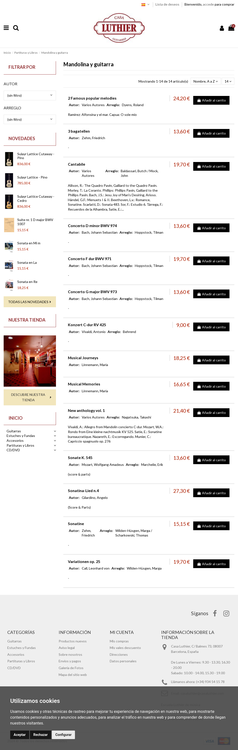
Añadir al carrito (211, 100)
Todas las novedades (28, 302)
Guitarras (14, 431)
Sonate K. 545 (80, 457)
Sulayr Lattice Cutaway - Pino (35, 156)
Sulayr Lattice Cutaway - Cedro (35, 198)
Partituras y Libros (20, 445)
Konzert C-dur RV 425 (87, 324)
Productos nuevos (73, 641)
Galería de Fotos (71, 668)
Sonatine (76, 523)
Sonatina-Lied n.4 (83, 490)
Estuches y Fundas (21, 436)
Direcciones (119, 654)
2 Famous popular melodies (92, 98)
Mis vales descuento (125, 648)
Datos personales (123, 661)
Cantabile (76, 164)
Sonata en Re (27, 282)
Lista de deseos (168, 4)
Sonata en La (27, 262)
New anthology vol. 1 (86, 410)
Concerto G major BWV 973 (92, 291)
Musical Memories (84, 384)
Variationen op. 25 (84, 561)
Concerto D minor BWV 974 (92, 225)
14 (228, 81)
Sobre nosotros (70, 654)
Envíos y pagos (70, 661)
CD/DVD (13, 450)
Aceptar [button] (20, 735)
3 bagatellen (79, 131)
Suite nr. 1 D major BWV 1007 (35, 222)
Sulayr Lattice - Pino (32, 177)
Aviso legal (67, 648)
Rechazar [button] (40, 735)
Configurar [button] (63, 735)
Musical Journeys (83, 357)
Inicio (16, 418)
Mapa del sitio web (73, 675)
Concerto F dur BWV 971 (89, 258)
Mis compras (119, 641)
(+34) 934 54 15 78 (210, 682)
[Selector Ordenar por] (206, 81)
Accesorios (15, 440)
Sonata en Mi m (28, 243)
